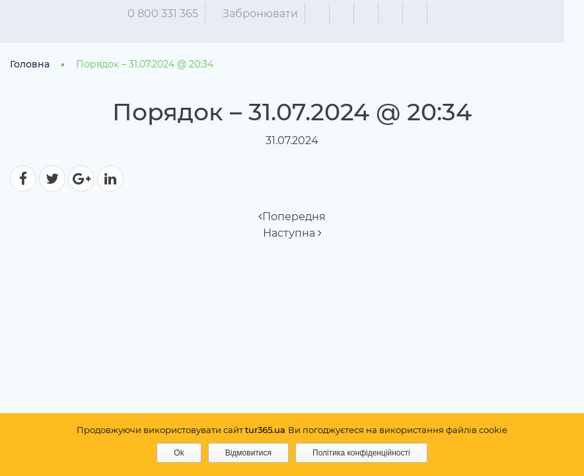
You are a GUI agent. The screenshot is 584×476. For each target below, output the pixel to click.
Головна (30, 64)
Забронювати (270, 13)
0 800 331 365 (172, 13)
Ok (179, 452)
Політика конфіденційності (361, 452)
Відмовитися (248, 452)
